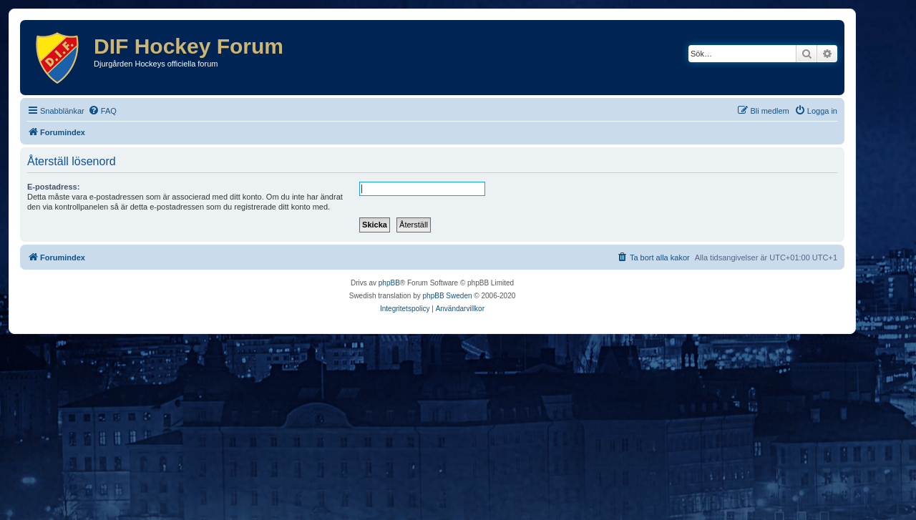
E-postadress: (53, 186)
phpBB (389, 283)
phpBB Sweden (447, 296)
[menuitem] (102, 110)
